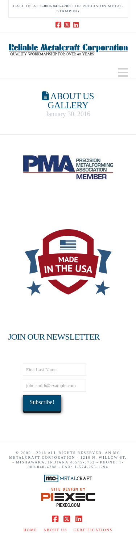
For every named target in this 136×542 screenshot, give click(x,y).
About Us (55, 530)
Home (30, 530)
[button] (123, 73)
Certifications (93, 530)
